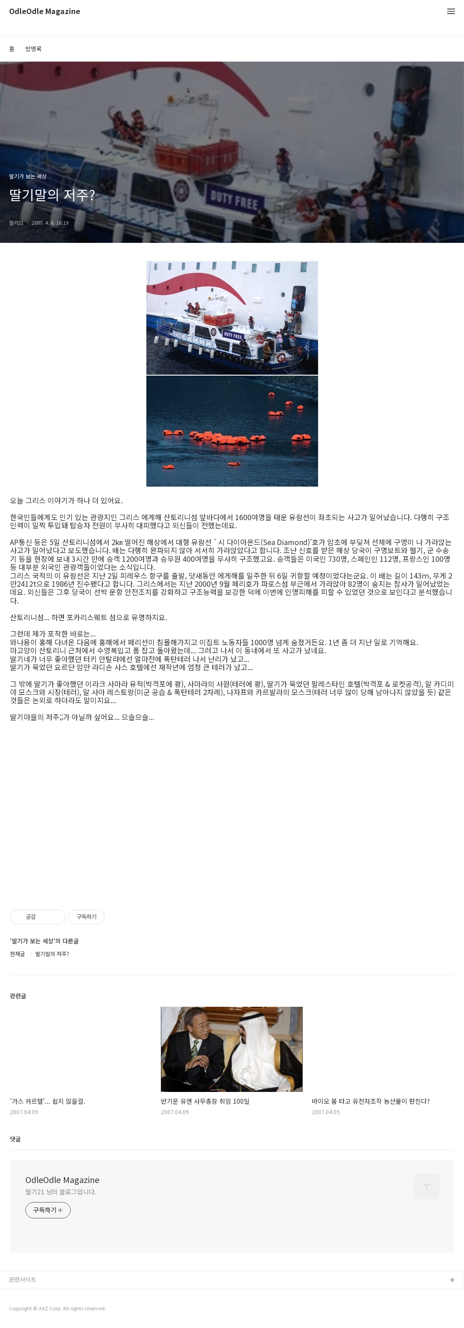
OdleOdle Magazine (44, 11)
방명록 (33, 48)
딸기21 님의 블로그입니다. (61, 1191)
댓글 (15, 1139)
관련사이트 (22, 1279)
